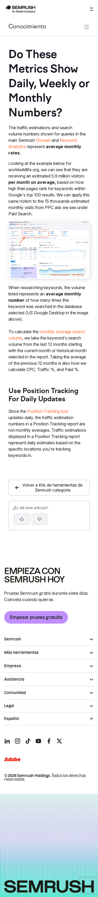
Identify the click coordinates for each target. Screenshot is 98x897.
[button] (39, 519)
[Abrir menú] (91, 9)
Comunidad (15, 693)
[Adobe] (12, 759)
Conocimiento (27, 27)
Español (11, 719)
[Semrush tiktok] (28, 741)
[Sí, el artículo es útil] (22, 519)
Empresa (12, 666)
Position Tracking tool (47, 411)
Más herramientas (21, 652)
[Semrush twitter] (59, 741)
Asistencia (14, 679)
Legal (9, 706)
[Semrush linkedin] (7, 741)
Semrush (12, 639)
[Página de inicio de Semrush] (20, 9)
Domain (43, 140)
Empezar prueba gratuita (36, 617)
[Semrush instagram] (17, 741)
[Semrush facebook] (49, 741)
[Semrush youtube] (38, 741)
